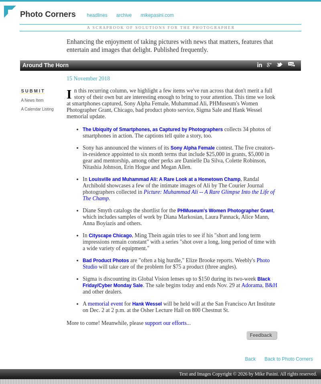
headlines (97, 15)
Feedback (261, 335)
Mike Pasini (266, 374)
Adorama (251, 285)
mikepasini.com (157, 15)
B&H (271, 285)
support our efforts (166, 323)
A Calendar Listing (37, 109)
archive (124, 15)
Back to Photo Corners (288, 359)
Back (250, 359)
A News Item (32, 100)
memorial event (105, 304)
